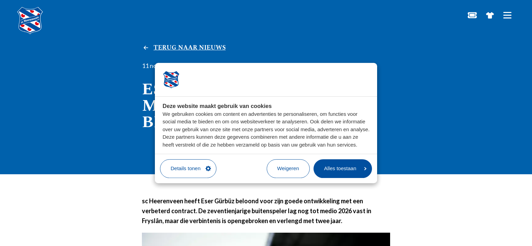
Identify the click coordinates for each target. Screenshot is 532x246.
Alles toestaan (345, 168)
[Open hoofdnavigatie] (507, 15)
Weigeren (288, 168)
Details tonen (191, 168)
